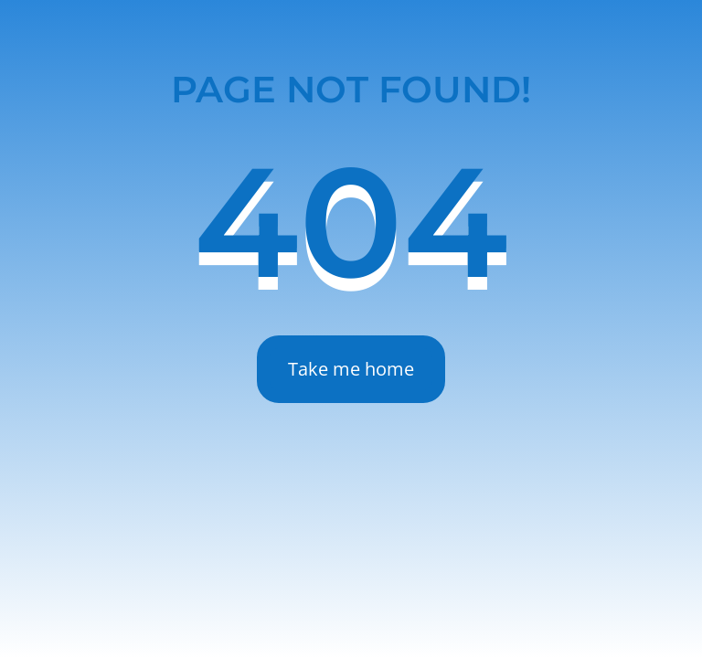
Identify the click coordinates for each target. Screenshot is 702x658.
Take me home (351, 368)
